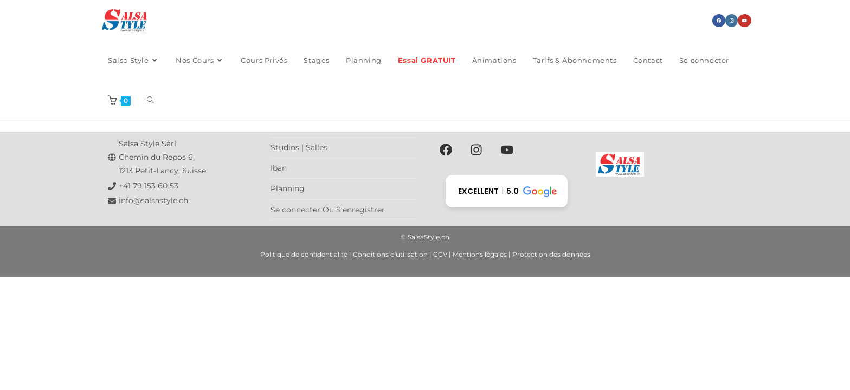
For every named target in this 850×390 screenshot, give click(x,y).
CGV (440, 254)
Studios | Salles (299, 147)
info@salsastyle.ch (153, 200)
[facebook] (447, 149)
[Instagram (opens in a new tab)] (731, 20)
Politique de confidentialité (303, 254)
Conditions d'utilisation (390, 254)
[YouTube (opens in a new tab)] (744, 20)
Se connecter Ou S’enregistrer (328, 209)
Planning (288, 188)
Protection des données (551, 254)
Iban (279, 168)
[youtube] (509, 149)
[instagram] (478, 149)
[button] (507, 191)
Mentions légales (480, 254)
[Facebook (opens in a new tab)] (718, 20)
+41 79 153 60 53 (148, 186)
